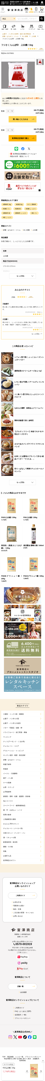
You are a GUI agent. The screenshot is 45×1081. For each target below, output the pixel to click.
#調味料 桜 (6, 213)
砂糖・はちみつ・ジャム (10, 36)
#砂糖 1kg (19, 204)
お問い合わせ (17, 916)
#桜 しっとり (7, 217)
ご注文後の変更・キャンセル (22, 913)
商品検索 (10, 1057)
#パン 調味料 (31, 204)
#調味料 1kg (7, 204)
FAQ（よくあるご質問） (22, 1011)
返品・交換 (16, 909)
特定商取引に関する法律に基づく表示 (17, 1059)
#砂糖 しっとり (31, 209)
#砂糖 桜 (18, 209)
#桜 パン (34, 213)
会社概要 (22, 992)
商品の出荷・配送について (18, 156)
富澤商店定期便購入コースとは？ (22, 154)
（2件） (41, 49)
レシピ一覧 (19, 1057)
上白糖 (33, 36)
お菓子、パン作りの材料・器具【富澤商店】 (17, 34)
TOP (4, 1057)
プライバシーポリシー (22, 1018)
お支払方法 (16, 902)
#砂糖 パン (6, 209)
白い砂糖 (25, 36)
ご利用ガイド (18, 1008)
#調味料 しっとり (20, 213)
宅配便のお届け (17, 906)
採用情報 (22, 1061)
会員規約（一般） (20, 1015)
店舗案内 (36, 1059)
